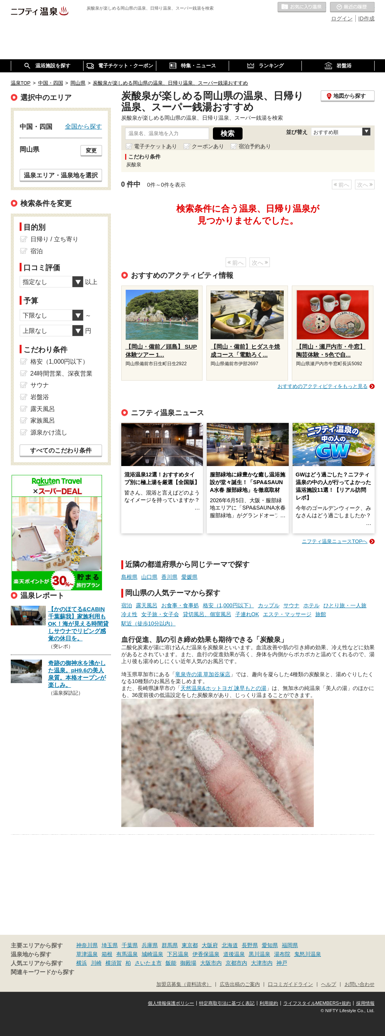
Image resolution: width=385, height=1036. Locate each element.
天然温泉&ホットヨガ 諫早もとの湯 (223, 688)
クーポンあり (208, 146)
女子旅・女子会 (160, 614)
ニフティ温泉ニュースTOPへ (334, 541)
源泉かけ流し (48, 432)
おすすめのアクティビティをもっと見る (323, 386)
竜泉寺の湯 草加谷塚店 (203, 674)
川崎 (96, 963)
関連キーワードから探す (42, 972)
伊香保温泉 (205, 954)
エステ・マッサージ (287, 614)
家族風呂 (42, 420)
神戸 (281, 963)
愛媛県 (189, 577)
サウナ (291, 605)
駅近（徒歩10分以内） (148, 623)
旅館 (320, 614)
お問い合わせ (360, 984)
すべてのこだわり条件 (61, 450)
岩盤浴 (39, 397)
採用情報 (365, 1003)
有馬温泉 (127, 954)
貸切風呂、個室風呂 (207, 614)
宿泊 (126, 605)
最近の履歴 (352, 7)
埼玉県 (110, 945)
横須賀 (113, 963)
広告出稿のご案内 (240, 984)
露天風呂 (146, 605)
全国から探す (83, 126)
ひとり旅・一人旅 (345, 605)
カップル (269, 605)
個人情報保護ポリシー (171, 1003)
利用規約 (268, 1003)
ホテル (311, 605)
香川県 (169, 577)
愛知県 (270, 945)
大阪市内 (211, 963)
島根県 (129, 577)
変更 (91, 150)
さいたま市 (148, 963)
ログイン (342, 18)
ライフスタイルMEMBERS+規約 (317, 1003)
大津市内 (262, 963)
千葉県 (130, 945)
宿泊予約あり (255, 146)
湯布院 (282, 954)
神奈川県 (87, 945)
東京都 (190, 945)
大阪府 (210, 945)
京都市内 (236, 963)
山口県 (149, 577)
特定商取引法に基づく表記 (226, 1003)
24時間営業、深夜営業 (61, 373)
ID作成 (366, 18)
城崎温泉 (152, 954)
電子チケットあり (155, 146)
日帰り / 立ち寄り (54, 239)
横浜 (81, 963)
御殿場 (188, 963)
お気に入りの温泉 (302, 7)
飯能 (171, 963)
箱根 (107, 954)
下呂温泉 (178, 954)
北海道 (230, 945)
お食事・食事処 (180, 605)
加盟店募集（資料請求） (183, 984)
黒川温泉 (259, 954)
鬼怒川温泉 (307, 954)
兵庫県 (150, 945)
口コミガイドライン (290, 984)
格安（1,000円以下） (228, 605)
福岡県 (290, 945)
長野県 (250, 945)
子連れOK (247, 614)
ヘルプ (328, 984)
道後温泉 (234, 954)
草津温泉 (87, 954)
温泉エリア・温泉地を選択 (61, 175)
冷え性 (129, 614)
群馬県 (170, 945)
